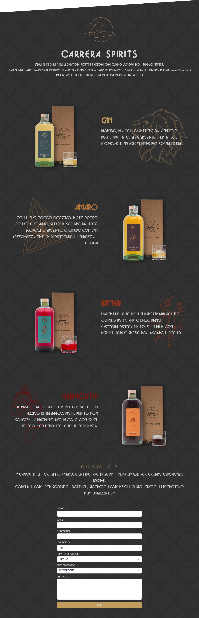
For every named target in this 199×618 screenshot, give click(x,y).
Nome (60, 509)
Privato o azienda (68, 554)
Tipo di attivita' (66, 565)
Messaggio (63, 577)
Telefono (63, 531)
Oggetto (63, 543)
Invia (99, 605)
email (60, 520)
